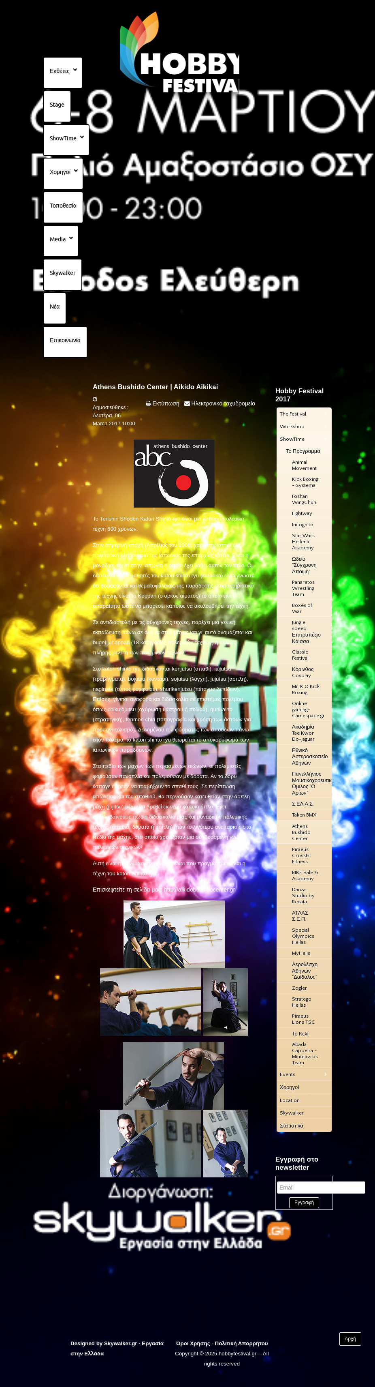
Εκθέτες (60, 71)
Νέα (55, 306)
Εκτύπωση (165, 403)
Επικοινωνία (65, 340)
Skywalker (62, 273)
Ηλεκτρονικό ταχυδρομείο (222, 403)
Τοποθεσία (63, 205)
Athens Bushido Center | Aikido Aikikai (155, 387)
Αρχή (350, 1339)
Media (58, 239)
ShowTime (63, 138)
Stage (57, 104)
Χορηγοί (60, 172)
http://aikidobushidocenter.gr (199, 889)
